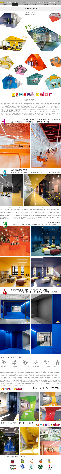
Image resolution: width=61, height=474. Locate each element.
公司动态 (57, 2)
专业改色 (32, 2)
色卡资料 (49, 2)
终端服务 (53, 2)
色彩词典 (28, 2)
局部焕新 (36, 2)
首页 (25, 2)
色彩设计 (40, 2)
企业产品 (44, 2)
